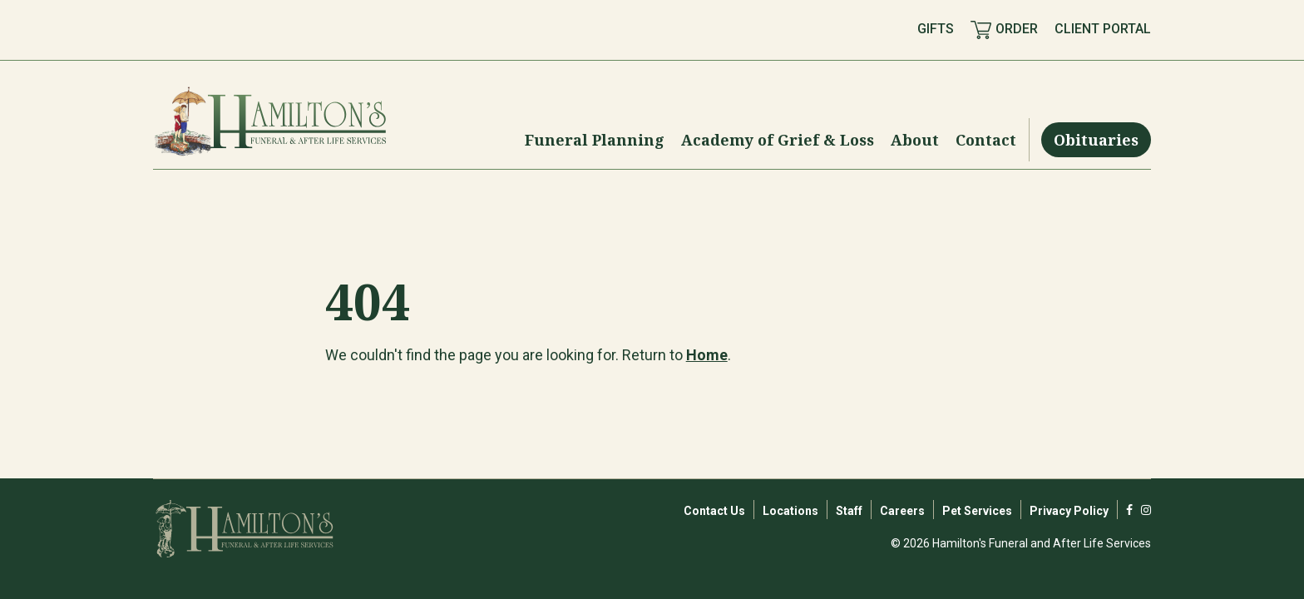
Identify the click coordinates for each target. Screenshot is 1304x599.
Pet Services (977, 510)
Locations (790, 510)
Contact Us (714, 510)
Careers (902, 510)
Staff (849, 510)
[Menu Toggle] (594, 139)
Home (707, 355)
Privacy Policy (1069, 510)
